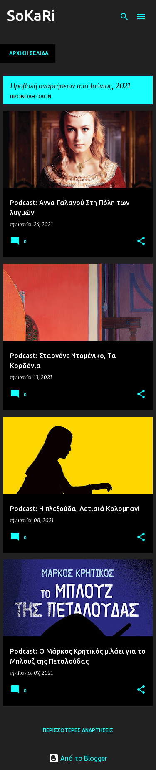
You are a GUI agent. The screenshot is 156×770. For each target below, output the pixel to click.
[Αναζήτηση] (124, 17)
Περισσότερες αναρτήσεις (78, 730)
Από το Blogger (78, 758)
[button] (141, 241)
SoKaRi (31, 15)
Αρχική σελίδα (29, 53)
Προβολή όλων (30, 96)
